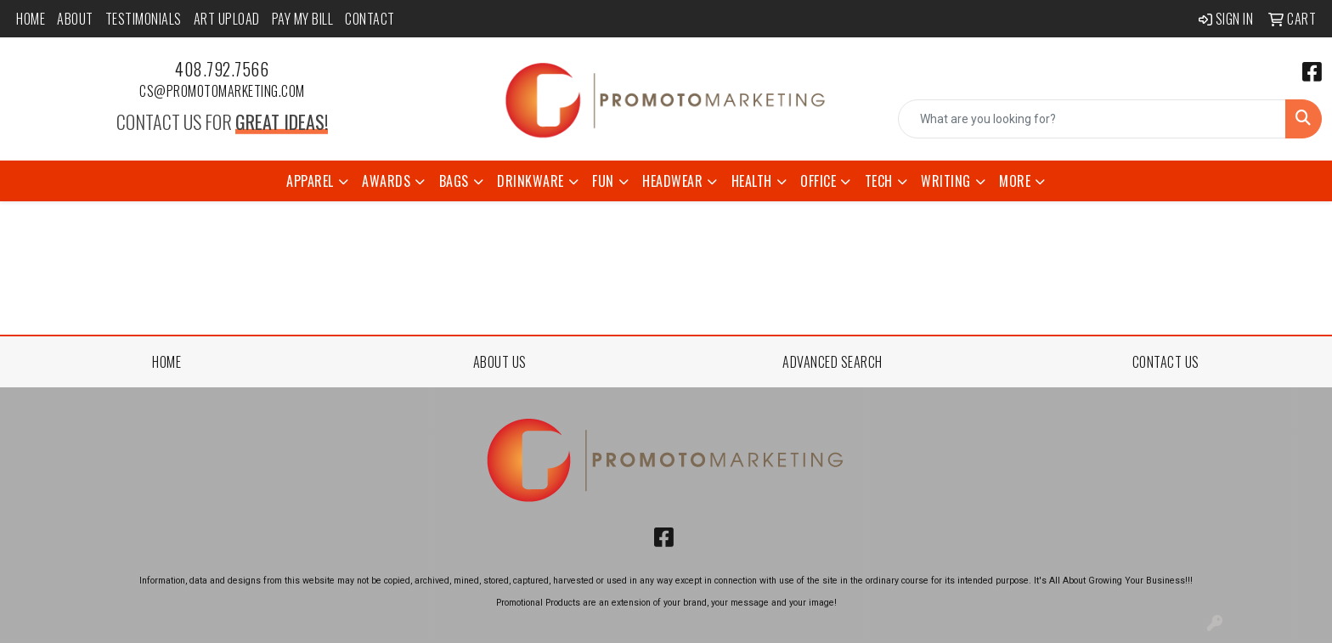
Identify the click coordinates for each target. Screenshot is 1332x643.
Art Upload (227, 18)
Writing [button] (946, 181)
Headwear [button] (672, 181)
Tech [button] (879, 181)
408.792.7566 (221, 69)
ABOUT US (500, 362)
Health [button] (751, 181)
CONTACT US (1165, 362)
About (75, 18)
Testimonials (143, 18)
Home (30, 18)
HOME (166, 362)
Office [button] (818, 181)
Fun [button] (603, 181)
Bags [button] (454, 181)
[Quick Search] (1092, 118)
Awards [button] (386, 181)
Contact (370, 18)
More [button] (1014, 181)
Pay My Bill (303, 18)
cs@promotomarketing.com (222, 91)
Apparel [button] (310, 181)
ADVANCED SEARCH (832, 362)
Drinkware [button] (530, 181)
